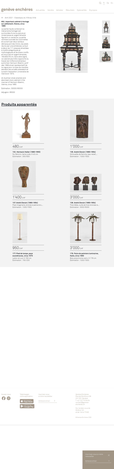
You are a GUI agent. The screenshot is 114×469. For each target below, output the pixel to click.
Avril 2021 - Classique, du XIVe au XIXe (18, 18)
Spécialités (82, 10)
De (108, 3)
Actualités (40, 10)
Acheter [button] (59, 10)
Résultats (70, 10)
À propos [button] (93, 10)
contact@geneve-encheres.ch (82, 403)
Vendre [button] (50, 10)
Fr (104, 3)
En (112, 3)
